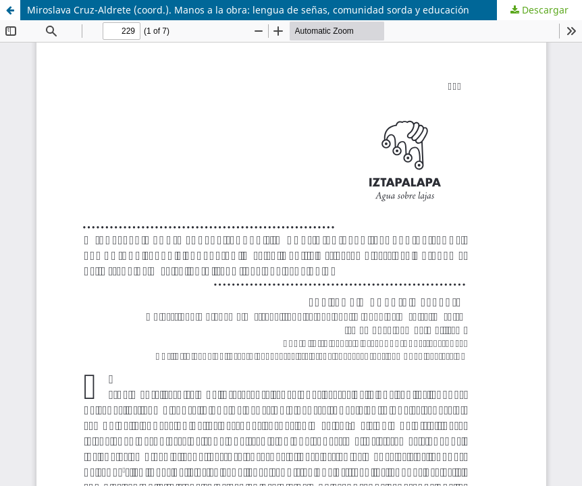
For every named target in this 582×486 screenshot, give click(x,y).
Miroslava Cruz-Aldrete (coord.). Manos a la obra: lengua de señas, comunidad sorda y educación (248, 9)
